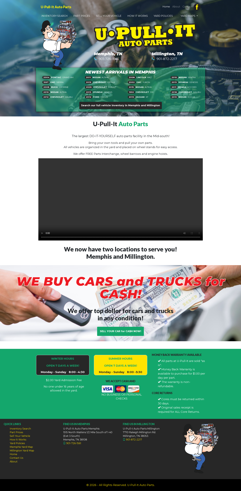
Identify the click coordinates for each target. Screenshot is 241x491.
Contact (187, 6)
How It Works (18, 439)
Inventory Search (20, 428)
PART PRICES (81, 15)
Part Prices (16, 432)
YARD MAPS (188, 15)
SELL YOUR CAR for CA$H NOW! (120, 331)
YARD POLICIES (163, 15)
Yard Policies (17, 443)
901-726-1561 (108, 59)
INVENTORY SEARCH (54, 15)
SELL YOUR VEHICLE (108, 15)
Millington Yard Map (22, 450)
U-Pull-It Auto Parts (56, 7)
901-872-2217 (167, 59)
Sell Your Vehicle (20, 436)
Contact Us (16, 457)
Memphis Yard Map (21, 446)
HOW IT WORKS (137, 15)
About (176, 6)
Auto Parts (133, 124)
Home (166, 6)
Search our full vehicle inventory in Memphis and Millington (120, 105)
